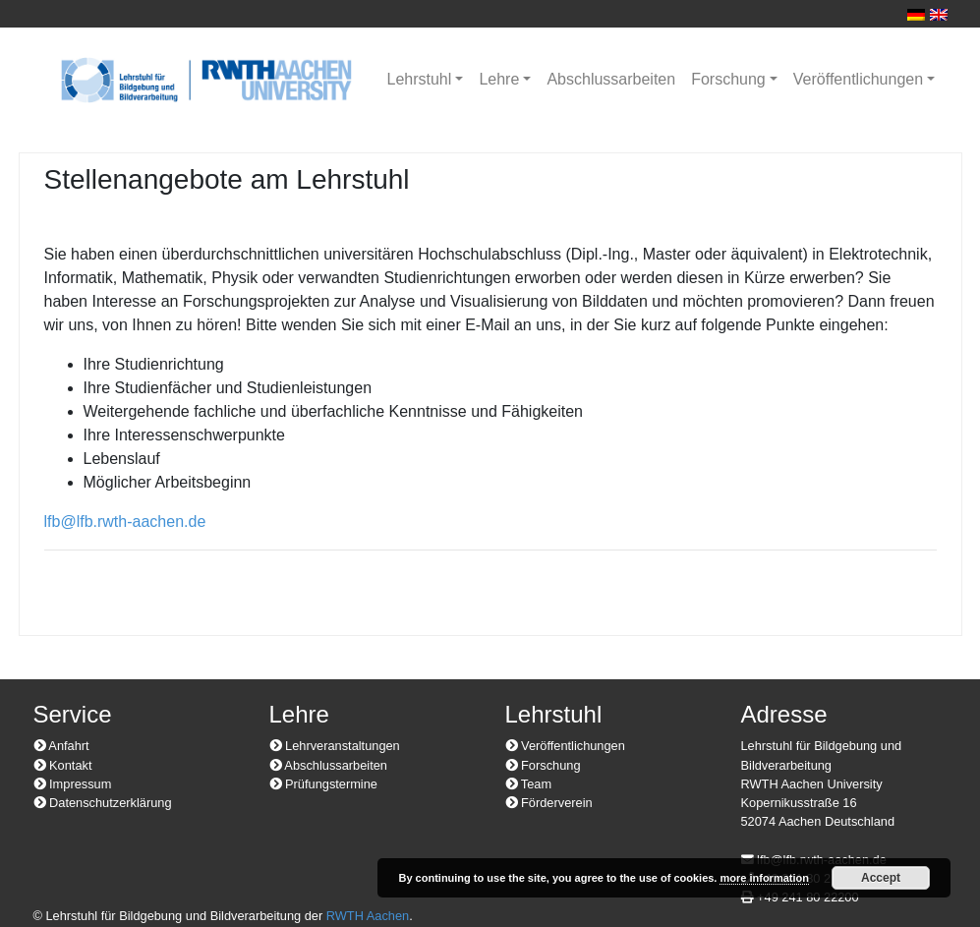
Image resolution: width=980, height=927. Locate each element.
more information (764, 878)
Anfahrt (61, 745)
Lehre (499, 79)
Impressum (72, 784)
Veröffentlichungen (858, 79)
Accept (880, 878)
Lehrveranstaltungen (334, 745)
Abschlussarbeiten (611, 79)
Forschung (728, 79)
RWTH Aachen (367, 915)
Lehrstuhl (419, 79)
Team (528, 784)
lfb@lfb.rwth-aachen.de (125, 521)
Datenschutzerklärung (102, 802)
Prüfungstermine (323, 784)
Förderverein (549, 802)
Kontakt (62, 765)
